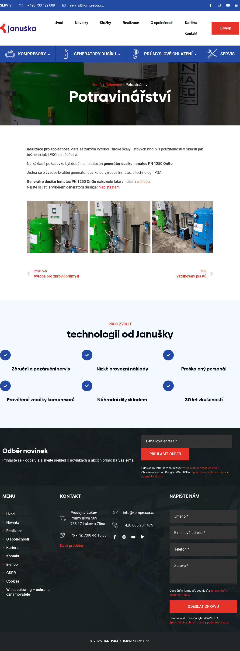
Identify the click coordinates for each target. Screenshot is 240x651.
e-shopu (143, 181)
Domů (97, 84)
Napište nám (109, 187)
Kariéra (191, 23)
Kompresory (34, 54)
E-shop (12, 564)
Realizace (131, 23)
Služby (105, 23)
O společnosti (162, 23)
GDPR (11, 573)
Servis (227, 53)
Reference (113, 84)
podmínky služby (152, 476)
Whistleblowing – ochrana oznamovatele (28, 592)
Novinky (81, 23)
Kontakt (190, 33)
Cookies (13, 581)
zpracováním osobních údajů (200, 468)
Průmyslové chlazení (170, 54)
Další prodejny (72, 545)
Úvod (59, 23)
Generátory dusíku (97, 54)
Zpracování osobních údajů (208, 472)
